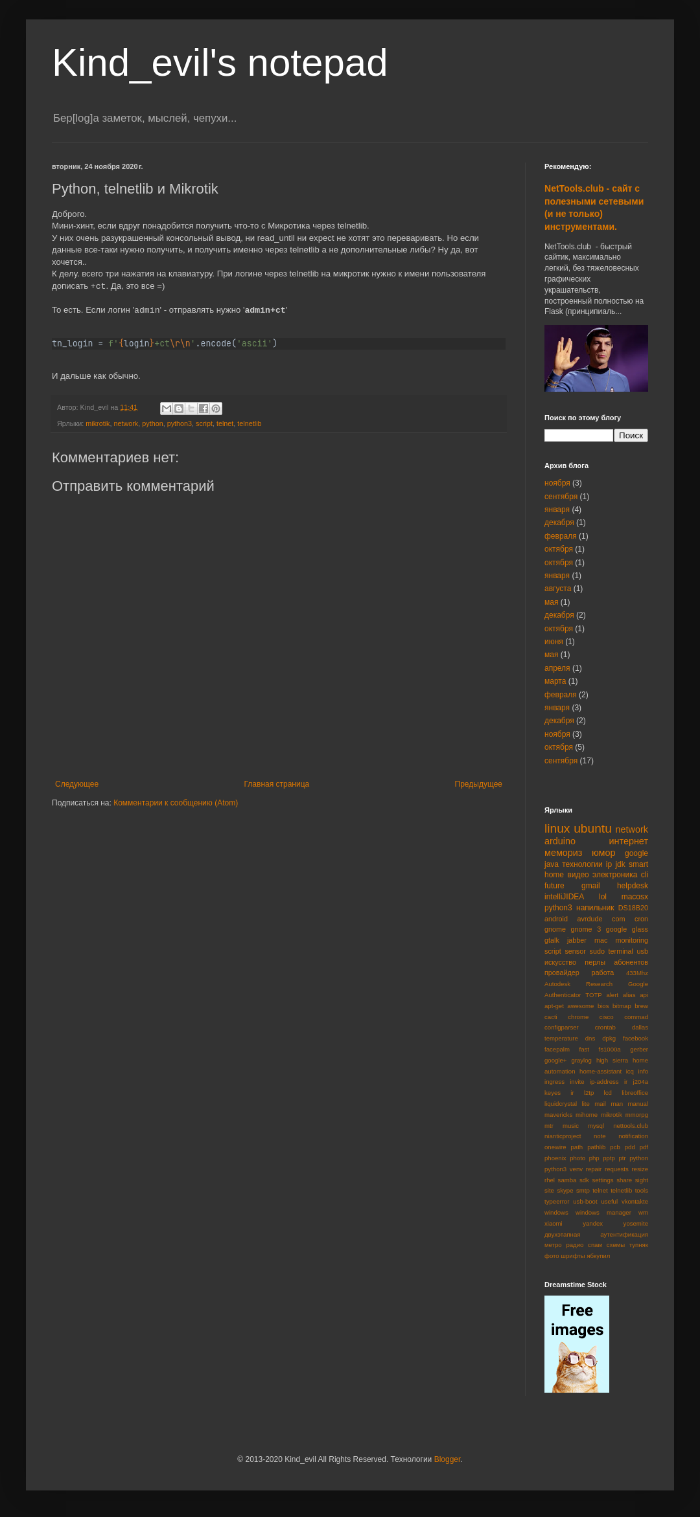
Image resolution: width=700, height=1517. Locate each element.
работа (602, 972)
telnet (224, 423)
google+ (555, 1060)
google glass (627, 929)
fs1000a (610, 1049)
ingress (554, 1081)
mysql (596, 1125)
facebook (635, 1038)
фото (551, 1255)
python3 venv (563, 1169)
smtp (583, 1190)
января (557, 509)
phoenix (555, 1158)
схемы (616, 1244)
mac (600, 940)
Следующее (77, 784)
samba (567, 1180)
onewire (555, 1147)
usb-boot (585, 1201)
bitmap (621, 1005)
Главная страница (277, 784)
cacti (550, 1016)
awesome (580, 1005)
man (617, 1103)
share (624, 1180)
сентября (561, 496)
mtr (549, 1125)
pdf (644, 1147)
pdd (630, 1147)
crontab (605, 1027)
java (551, 864)
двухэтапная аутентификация (596, 1234)
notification (633, 1136)
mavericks (558, 1114)
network (125, 423)
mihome (587, 1114)
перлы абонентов (616, 962)
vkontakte (635, 1201)
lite (586, 1103)
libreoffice (635, 1092)
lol (603, 896)
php (594, 1158)
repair (594, 1169)
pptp (609, 1158)
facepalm (557, 1049)
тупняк (638, 1244)
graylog (581, 1060)
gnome (555, 929)
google (636, 853)
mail (600, 1103)
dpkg (609, 1038)
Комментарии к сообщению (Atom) (175, 802)
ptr (621, 1158)
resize (639, 1169)
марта (555, 681)
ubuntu (593, 828)
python (152, 423)
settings (602, 1180)
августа (557, 588)
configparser (561, 1027)
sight (641, 1180)
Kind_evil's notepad (220, 62)
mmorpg (636, 1114)
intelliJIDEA (564, 896)
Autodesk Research (578, 983)
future (554, 885)
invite (577, 1081)
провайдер (561, 972)
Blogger (447, 1459)
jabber (577, 940)
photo (577, 1158)
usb (642, 951)
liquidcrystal (560, 1103)
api (644, 994)
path (577, 1147)
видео (578, 874)
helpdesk (632, 885)
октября (558, 549)
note (600, 1136)
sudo (597, 951)
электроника (614, 874)
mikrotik (98, 423)
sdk (584, 1180)
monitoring (632, 940)
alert (612, 994)
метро (553, 1244)
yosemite (636, 1223)
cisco (607, 1016)
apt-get (554, 1005)
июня (553, 641)
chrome (578, 1016)
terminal (621, 951)
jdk (620, 864)
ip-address (604, 1081)
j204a (640, 1081)
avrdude (590, 919)
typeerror (556, 1201)
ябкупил (598, 1255)
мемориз (563, 853)
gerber (639, 1049)
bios (603, 1005)
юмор (604, 853)
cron (641, 919)
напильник (595, 907)
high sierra (612, 1060)
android (556, 919)
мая (551, 602)
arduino (560, 841)
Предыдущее (478, 784)
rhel (549, 1180)
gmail (590, 885)
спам (595, 1244)
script (204, 423)
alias (629, 994)
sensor (575, 951)
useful (609, 1201)
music (571, 1125)
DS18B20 (633, 908)
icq (630, 1071)
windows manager (603, 1212)
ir (625, 1081)
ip (609, 864)
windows (556, 1212)
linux (557, 828)
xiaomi (553, 1223)
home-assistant (600, 1071)
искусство (560, 962)
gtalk (551, 940)
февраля (560, 536)
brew (641, 1005)
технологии (582, 864)
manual (638, 1103)
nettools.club (630, 1125)
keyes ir (559, 1092)
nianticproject (562, 1136)
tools (641, 1190)
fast (584, 1049)
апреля (557, 668)
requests (617, 1169)
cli (644, 874)
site (549, 1190)
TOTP (593, 994)
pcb (615, 1147)
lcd (608, 1092)
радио (574, 1244)
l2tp (589, 1092)
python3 (179, 423)
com (618, 919)
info (643, 1071)
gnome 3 (586, 929)
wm (643, 1212)
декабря (559, 522)
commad (636, 1016)
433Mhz (637, 972)
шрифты (573, 1255)
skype (565, 1190)
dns (590, 1038)
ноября (557, 483)
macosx (635, 896)
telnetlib (249, 423)
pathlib (596, 1147)
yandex (593, 1223)
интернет (629, 841)
